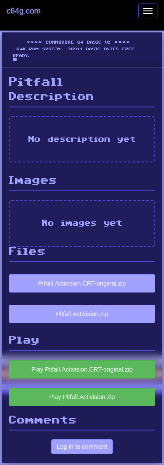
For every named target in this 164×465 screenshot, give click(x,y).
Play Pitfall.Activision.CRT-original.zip (82, 369)
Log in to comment (82, 446)
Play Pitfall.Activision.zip (82, 396)
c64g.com (24, 11)
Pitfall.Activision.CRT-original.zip (82, 283)
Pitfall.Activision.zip (82, 313)
